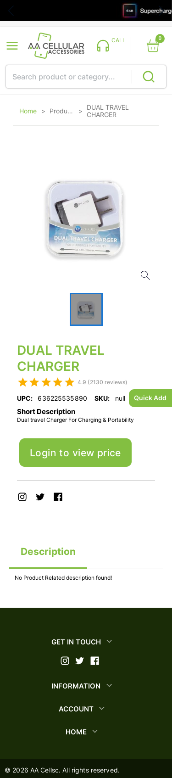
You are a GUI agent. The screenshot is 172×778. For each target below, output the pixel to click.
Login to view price (75, 453)
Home (28, 111)
